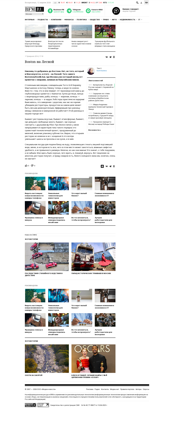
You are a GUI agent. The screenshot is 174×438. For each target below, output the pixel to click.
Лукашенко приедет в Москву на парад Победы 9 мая (101, 123)
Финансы (69, 19)
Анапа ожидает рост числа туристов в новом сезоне (81, 43)
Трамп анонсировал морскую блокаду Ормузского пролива (33, 43)
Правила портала (127, 389)
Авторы (139, 389)
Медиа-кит (114, 389)
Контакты (105, 389)
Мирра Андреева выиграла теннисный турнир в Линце (100, 106)
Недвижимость (127, 19)
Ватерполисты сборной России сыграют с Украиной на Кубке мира (101, 87)
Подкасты (43, 19)
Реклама (89, 389)
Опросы (146, 389)
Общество (95, 19)
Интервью (30, 19)
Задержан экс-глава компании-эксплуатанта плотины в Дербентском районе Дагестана (99, 97)
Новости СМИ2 (31, 235)
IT (139, 19)
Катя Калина (102, 70)
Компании (56, 19)
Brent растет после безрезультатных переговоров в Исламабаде (56, 44)
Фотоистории (31, 239)
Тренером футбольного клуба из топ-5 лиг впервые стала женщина (105, 43)
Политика (82, 19)
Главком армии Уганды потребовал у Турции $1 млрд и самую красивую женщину (100, 115)
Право (106, 19)
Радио (97, 389)
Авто (114, 19)
